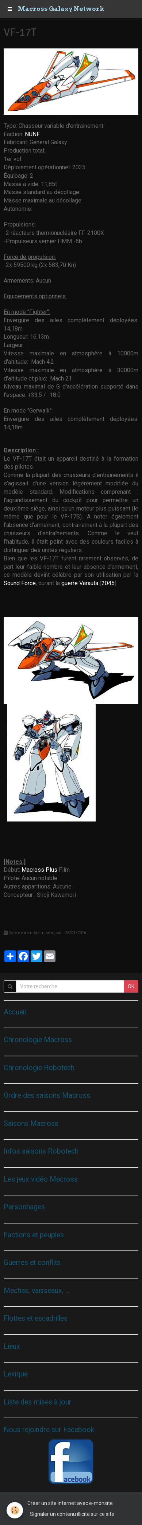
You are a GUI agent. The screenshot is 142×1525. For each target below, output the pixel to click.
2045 (108, 583)
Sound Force (20, 583)
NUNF (32, 134)
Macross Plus (39, 869)
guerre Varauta (79, 583)
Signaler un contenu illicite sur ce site (72, 1514)
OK (131, 986)
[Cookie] (15, 1510)
